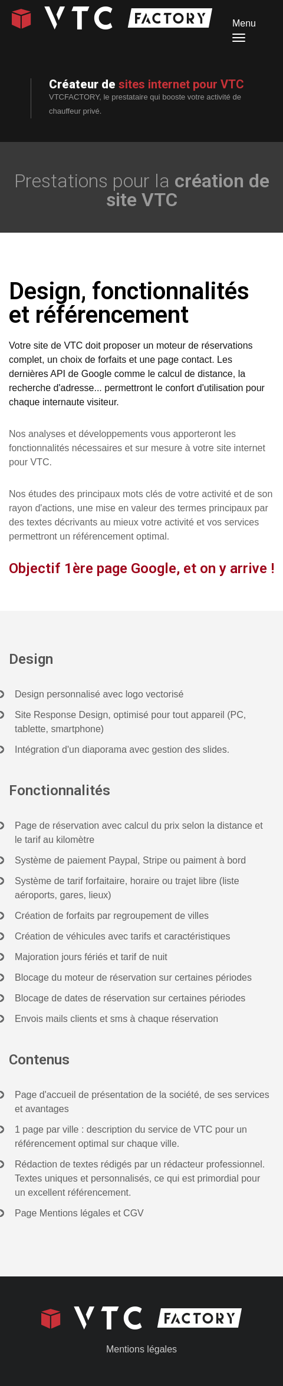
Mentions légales (141, 1349)
